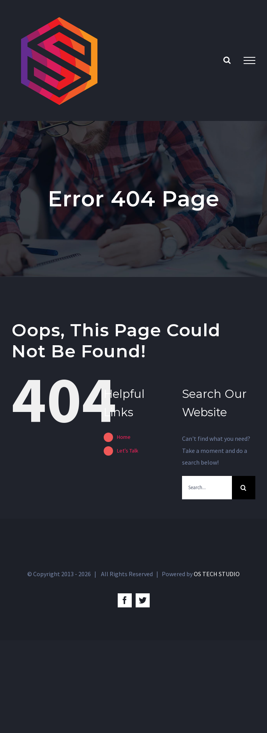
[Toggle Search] (227, 60)
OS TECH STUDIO (217, 574)
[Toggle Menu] (249, 60)
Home (124, 436)
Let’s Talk (127, 450)
